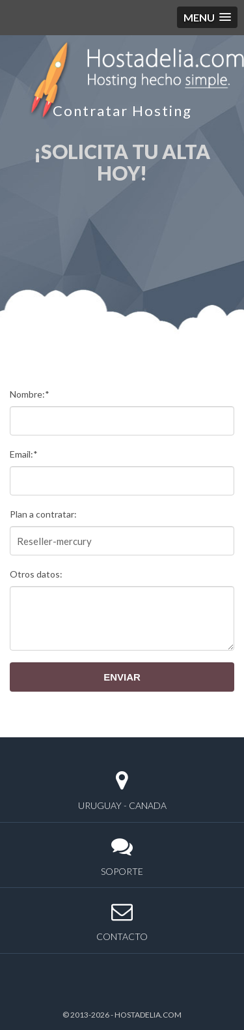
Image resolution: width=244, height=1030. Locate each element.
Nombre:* (29, 394)
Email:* (24, 454)
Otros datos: (36, 574)
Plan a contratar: (43, 514)
